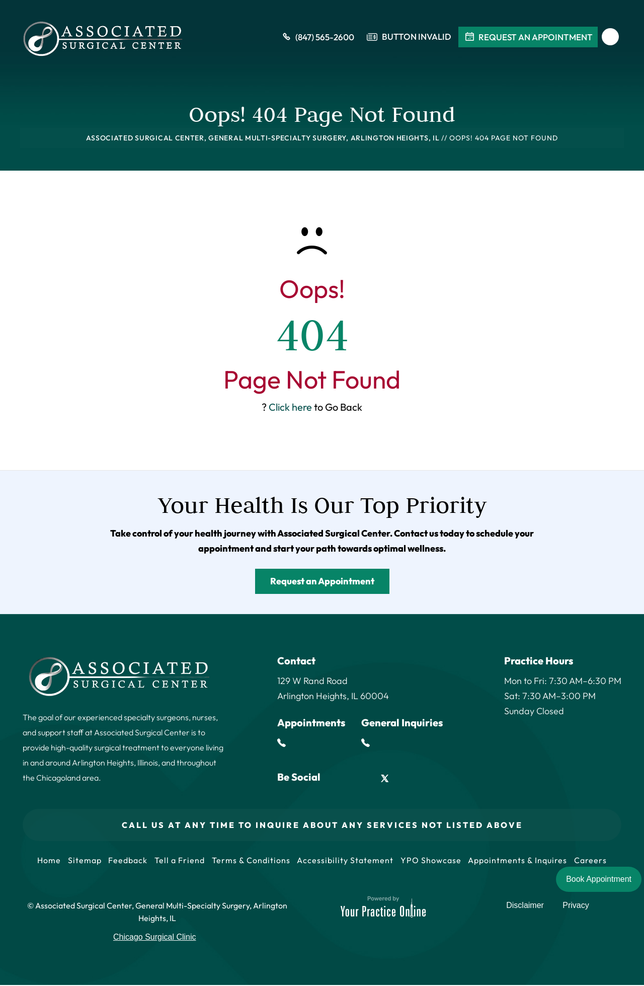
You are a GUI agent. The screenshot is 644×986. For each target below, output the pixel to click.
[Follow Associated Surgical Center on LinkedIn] (362, 778)
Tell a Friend (178, 861)
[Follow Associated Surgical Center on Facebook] (339, 778)
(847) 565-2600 (317, 38)
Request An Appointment (528, 38)
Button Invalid (416, 38)
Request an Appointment (322, 581)
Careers (595, 861)
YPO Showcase (433, 861)
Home (44, 861)
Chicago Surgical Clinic (154, 938)
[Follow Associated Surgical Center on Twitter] (385, 778)
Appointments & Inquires (521, 861)
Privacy (576, 908)
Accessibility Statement (346, 861)
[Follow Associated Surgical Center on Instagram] (408, 778)
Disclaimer (527, 908)
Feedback (125, 861)
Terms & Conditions (251, 861)
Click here (290, 407)
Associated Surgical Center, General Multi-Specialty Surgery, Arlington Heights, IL (262, 137)
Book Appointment (598, 879)
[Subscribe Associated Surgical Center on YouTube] (431, 778)
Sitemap (81, 861)
